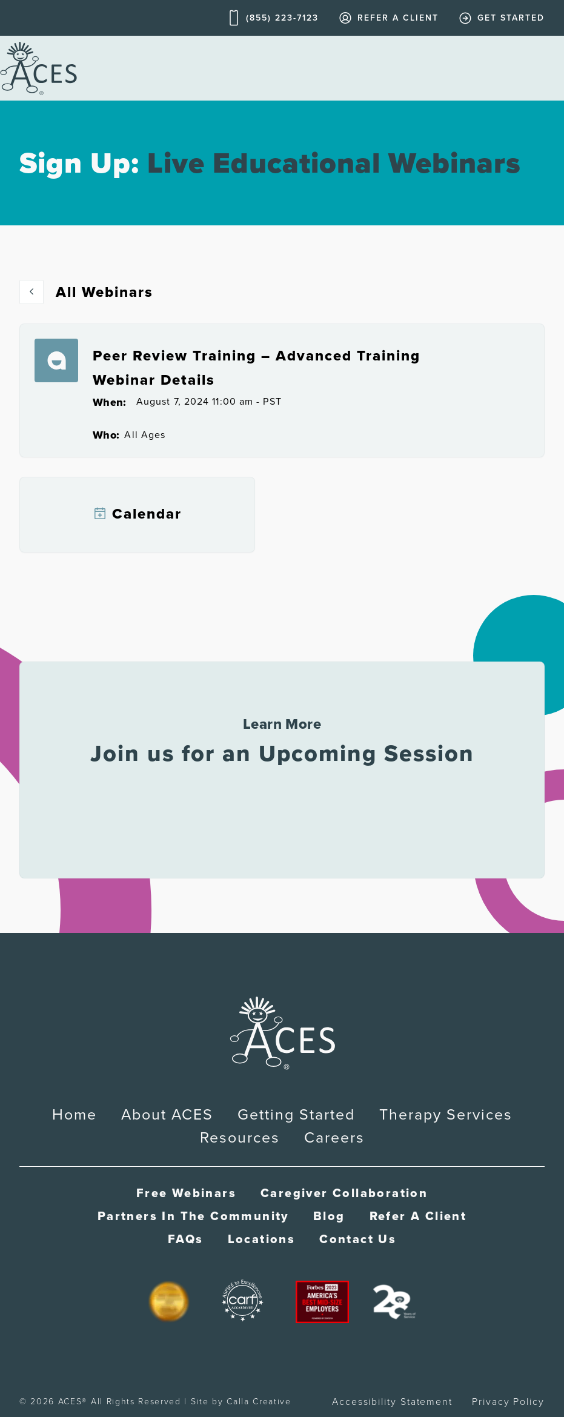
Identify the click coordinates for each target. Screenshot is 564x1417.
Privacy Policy (508, 1401)
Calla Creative (259, 1401)
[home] (38, 68)
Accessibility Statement (392, 1401)
